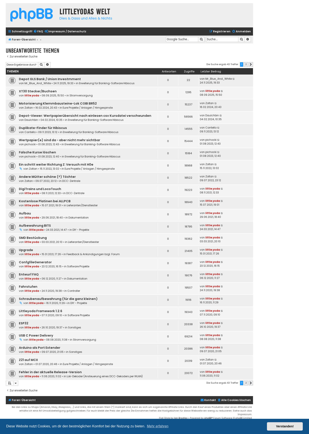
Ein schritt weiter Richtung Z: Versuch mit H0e (56, 164)
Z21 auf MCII (28, 360)
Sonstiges (74, 327)
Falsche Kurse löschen (37, 152)
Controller (73, 291)
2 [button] (246, 64)
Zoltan (28, 107)
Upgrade (26, 250)
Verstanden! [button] (285, 426)
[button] (251, 64)
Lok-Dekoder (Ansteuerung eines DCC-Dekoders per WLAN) (105, 376)
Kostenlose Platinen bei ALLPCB (45, 201)
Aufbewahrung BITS (35, 225)
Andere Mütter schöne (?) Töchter (47, 177)
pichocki (30, 144)
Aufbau (25, 213)
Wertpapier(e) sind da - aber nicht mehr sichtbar (59, 140)
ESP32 (23, 323)
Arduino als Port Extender (39, 348)
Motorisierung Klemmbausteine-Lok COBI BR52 (58, 103)
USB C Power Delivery (36, 335)
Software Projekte (78, 266)
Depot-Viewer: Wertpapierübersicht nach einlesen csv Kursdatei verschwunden (85, 116)
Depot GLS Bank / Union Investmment (50, 79)
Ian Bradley (181, 418)
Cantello (30, 132)
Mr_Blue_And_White (37, 83)
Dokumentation (78, 217)
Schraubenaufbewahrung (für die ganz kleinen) (58, 299)
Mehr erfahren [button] (157, 426)
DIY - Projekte (81, 230)
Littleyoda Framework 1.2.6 (40, 311)
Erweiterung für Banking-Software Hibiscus (107, 83)
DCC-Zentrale (71, 181)
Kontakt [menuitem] (208, 400)
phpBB (207, 418)
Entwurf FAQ (29, 274)
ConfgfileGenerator (35, 262)
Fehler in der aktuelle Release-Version (50, 372)
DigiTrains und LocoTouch (40, 189)
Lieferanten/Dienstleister (82, 205)
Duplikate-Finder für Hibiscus (43, 128)
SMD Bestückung (33, 238)
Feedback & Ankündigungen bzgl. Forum (93, 254)
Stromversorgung (81, 95)
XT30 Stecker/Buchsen (38, 91)
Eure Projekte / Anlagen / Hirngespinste (88, 107)
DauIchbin (31, 120)
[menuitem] (38, 31)
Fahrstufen (28, 286)
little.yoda (31, 95)
